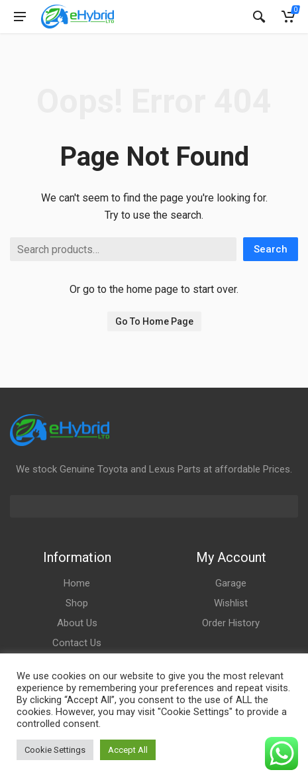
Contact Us (76, 643)
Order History (231, 623)
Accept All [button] (128, 750)
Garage (230, 583)
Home (77, 583)
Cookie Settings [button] (55, 750)
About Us (77, 623)
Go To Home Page (154, 321)
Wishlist (231, 603)
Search (270, 249)
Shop (77, 603)
